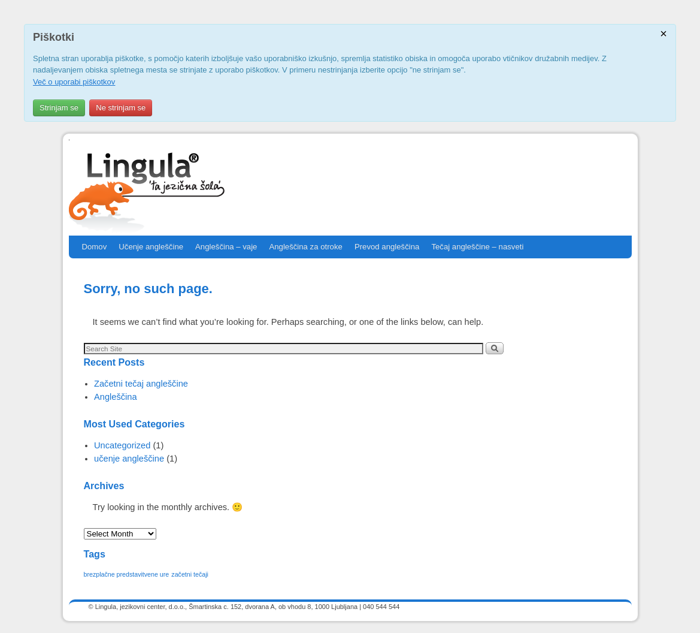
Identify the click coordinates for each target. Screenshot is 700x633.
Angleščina (115, 397)
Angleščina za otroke (305, 246)
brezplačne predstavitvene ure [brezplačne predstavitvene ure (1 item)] (126, 574)
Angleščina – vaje (226, 246)
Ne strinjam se (121, 107)
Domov (94, 246)
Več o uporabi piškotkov (74, 81)
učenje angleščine (129, 458)
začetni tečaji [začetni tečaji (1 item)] (189, 574)
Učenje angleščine (151, 246)
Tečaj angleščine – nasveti (477, 246)
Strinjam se (59, 107)
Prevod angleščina (387, 246)
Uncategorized (122, 445)
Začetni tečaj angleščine (141, 383)
